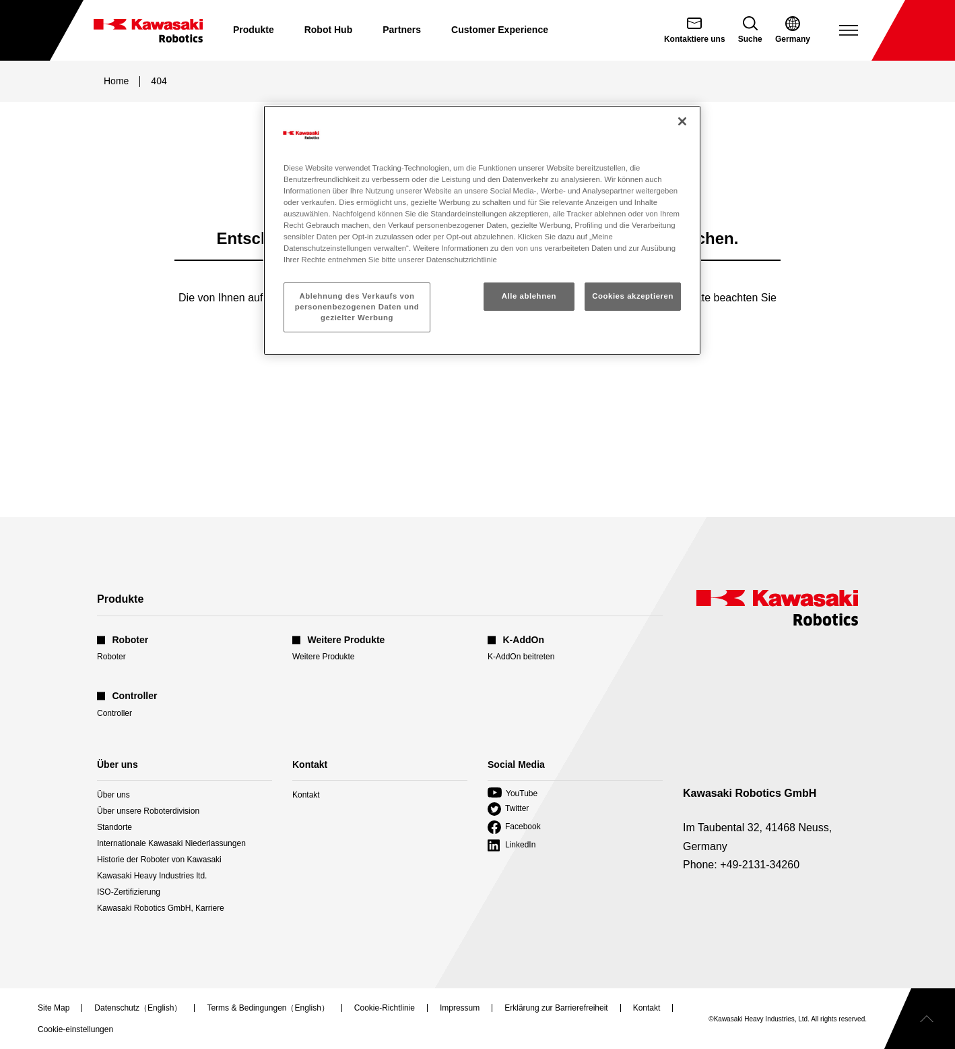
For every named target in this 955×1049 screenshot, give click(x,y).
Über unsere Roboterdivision (148, 811)
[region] (482, 230)
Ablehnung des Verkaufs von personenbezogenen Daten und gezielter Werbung (357, 307)
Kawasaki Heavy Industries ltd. (152, 875)
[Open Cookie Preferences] (75, 1029)
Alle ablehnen (529, 296)
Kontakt (306, 795)
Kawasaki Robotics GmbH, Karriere (160, 908)
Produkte (253, 29)
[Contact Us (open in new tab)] (694, 30)
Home (116, 81)
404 (158, 81)
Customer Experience (499, 29)
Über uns (113, 795)
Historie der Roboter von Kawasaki (159, 859)
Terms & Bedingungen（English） (268, 1008)
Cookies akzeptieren (632, 296)
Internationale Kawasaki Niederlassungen (171, 843)
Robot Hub (328, 29)
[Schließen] (682, 121)
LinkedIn (511, 845)
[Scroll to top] (919, 1018)
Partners (402, 29)
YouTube (512, 793)
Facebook (514, 827)
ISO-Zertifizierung (128, 892)
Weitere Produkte (323, 656)
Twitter (508, 809)
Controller (114, 713)
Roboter (111, 656)
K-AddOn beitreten (521, 656)
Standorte (114, 827)
